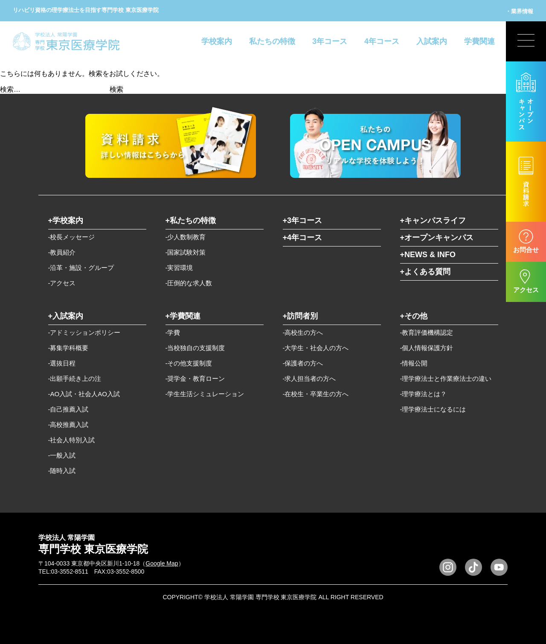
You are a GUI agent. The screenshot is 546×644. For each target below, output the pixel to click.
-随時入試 (62, 470)
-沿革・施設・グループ (81, 267)
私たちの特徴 (272, 41)
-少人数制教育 (186, 237)
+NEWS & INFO (428, 254)
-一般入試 (62, 455)
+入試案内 (66, 316)
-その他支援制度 (189, 363)
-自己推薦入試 (68, 409)
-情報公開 (414, 363)
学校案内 (216, 41)
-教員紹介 (62, 252)
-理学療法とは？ (423, 393)
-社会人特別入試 (71, 440)
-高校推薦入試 (68, 424)
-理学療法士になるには (433, 409)
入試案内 (431, 41)
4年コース (381, 41)
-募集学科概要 (68, 347)
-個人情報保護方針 (426, 347)
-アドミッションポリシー (84, 332)
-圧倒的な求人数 (189, 283)
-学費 (173, 332)
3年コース (329, 41)
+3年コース (302, 220)
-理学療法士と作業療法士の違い (446, 378)
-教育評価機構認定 (426, 332)
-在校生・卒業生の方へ (316, 393)
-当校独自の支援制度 (195, 347)
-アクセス (62, 283)
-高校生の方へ (303, 332)
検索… (10, 89)
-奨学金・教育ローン (195, 378)
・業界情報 (519, 11)
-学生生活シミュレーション (205, 393)
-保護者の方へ (303, 363)
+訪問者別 (300, 316)
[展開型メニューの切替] (526, 41)
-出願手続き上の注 (75, 378)
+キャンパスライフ (433, 220)
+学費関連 (183, 316)
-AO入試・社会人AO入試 (84, 393)
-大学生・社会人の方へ (316, 347)
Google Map (161, 563)
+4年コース (302, 237)
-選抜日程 (62, 363)
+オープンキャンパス (437, 237)
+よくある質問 (425, 271)
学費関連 (479, 41)
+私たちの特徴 (191, 220)
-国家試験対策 (186, 252)
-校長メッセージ (71, 237)
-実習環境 (179, 267)
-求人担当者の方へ (309, 378)
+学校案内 (66, 220)
